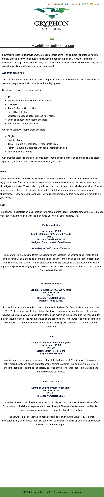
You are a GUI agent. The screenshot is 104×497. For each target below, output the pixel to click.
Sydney (77, 492)
